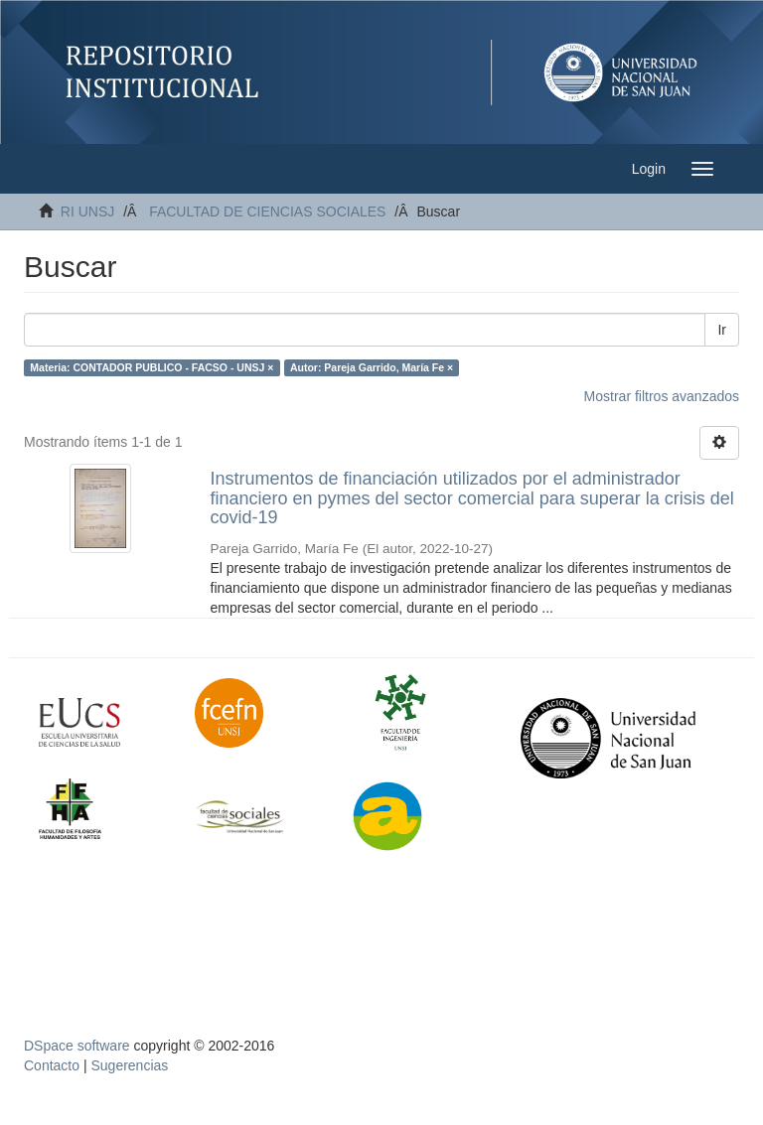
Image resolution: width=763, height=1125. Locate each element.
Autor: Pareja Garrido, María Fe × (371, 367)
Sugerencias (129, 1065)
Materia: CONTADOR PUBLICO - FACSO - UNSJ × (151, 367)
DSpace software (77, 1046)
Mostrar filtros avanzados (661, 396)
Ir (721, 330)
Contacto (51, 1065)
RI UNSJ (87, 211)
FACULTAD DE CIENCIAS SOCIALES (267, 211)
